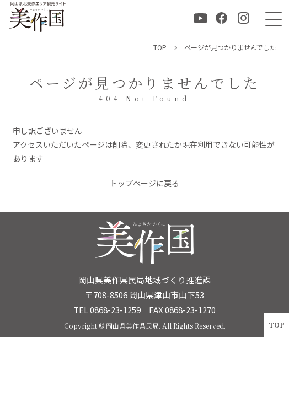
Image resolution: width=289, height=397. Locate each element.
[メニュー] (271, 18)
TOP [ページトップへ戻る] (277, 324)
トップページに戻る (144, 183)
